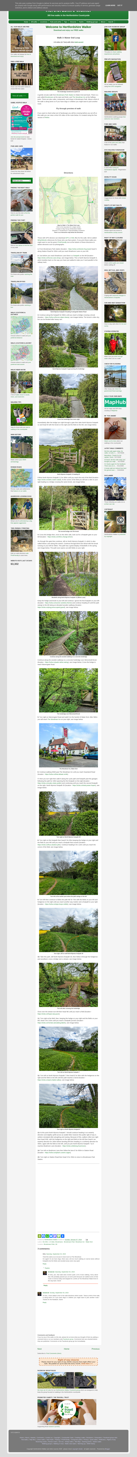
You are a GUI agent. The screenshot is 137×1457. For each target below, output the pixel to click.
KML (72, 238)
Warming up (81, 1443)
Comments (40, 1437)
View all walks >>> (19, 96)
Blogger (107, 1449)
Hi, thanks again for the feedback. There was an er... (115, 465)
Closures (73, 22)
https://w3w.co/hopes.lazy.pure (48, 1014)
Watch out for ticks (110, 441)
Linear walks (41, 1439)
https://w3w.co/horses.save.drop (49, 258)
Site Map (77, 1441)
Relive (47, 117)
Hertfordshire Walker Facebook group (68, 1390)
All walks (34, 22)
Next (39, 1349)
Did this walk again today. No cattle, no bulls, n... (113, 452)
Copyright (57, 1437)
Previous (96, 1349)
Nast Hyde (49, 1439)
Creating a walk (80, 1437)
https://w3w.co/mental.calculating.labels (51, 1023)
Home (26, 22)
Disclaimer (89, 1437)
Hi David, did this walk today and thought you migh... (114, 460)
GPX (67, 238)
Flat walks (24, 1439)
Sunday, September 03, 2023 (59, 1293)
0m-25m (45, 1242)
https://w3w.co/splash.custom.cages (57, 1152)
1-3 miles (52, 1242)
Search (110, 22)
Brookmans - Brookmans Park (65, 1242)
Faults (81, 22)
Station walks (97, 1441)
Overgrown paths (76, 1439)
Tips (65, 22)
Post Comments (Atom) (53, 1353)
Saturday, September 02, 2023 (56, 1254)
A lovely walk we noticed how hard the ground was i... (115, 469)
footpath (76, 255)
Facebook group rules (110, 1437)
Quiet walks (93, 1439)
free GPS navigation (114, 86)
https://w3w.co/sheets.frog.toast (79, 249)
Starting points (86, 1441)
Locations (43, 22)
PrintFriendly (62, 242)
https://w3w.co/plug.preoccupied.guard (51, 607)
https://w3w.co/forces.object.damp (57, 317)
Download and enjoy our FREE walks (68, 30)
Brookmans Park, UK (50, 1244)
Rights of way (111, 1439)
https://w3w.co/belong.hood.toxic (74, 1146)
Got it (119, 5)
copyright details (77, 1449)
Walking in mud (58, 1443)
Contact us (48, 1437)
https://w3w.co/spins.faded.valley (49, 1080)
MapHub (114, 410)
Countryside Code (67, 1437)
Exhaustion (98, 1437)
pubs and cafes (117, 142)
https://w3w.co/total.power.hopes (84, 785)
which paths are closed (116, 263)
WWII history (91, 1443)
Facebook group (68, 1339)
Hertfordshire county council (113, 232)
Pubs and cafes (55, 22)
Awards (32, 1437)
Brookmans (49, 97)
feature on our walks (20, 491)
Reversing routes (41, 1441)
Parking (57, 1439)
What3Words (42, 240)
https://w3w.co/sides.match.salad (49, 480)
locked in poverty (54, 1426)
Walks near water (70, 1443)
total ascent (78, 42)
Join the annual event (17, 137)
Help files (32, 1439)
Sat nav (60, 1441)
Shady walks (69, 1441)
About (103, 22)
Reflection (102, 1439)
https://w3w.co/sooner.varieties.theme (58, 603)
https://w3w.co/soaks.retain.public (49, 783)
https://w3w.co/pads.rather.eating (56, 662)
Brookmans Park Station (65, 95)
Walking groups (92, 22)
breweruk (51, 1272)
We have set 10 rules (44, 1390)
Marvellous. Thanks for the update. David (112, 456)
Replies (47, 1268)
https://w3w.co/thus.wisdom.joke (49, 845)
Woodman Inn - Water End (83, 1242)
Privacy (86, 1439)
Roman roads (52, 1441)
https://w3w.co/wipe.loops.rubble (56, 904)
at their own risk (109, 504)
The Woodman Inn (79, 97)
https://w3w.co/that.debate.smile (56, 774)
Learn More (110, 5)
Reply (44, 1264)
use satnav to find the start (24, 245)
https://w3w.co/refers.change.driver (60, 537)
